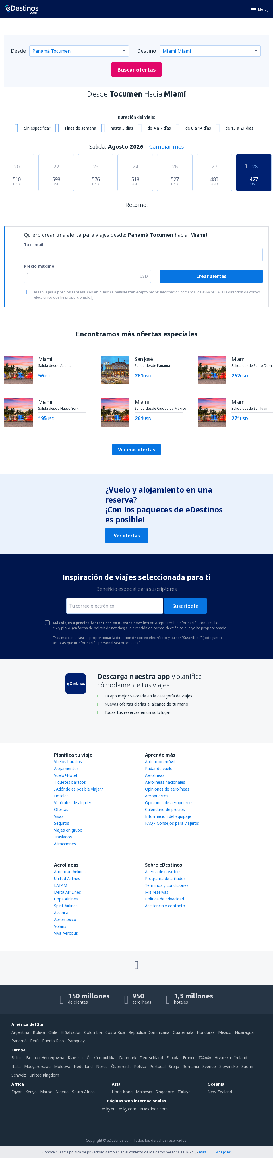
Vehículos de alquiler (72, 802)
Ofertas (61, 809)
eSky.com (127, 1109)
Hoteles (61, 795)
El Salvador (71, 1032)
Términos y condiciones (167, 885)
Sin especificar (37, 128)
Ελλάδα (205, 1057)
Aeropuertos (156, 795)
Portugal (158, 1066)
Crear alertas (211, 276)
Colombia (93, 1032)
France (189, 1057)
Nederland (83, 1066)
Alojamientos (66, 768)
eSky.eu (108, 1109)
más (202, 1152)
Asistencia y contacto (165, 905)
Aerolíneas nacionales (165, 782)
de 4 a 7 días (159, 128)
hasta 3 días (122, 128)
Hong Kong (122, 1091)
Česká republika (101, 1057)
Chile (52, 1032)
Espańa (172, 1057)
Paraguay (76, 1040)
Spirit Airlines (66, 905)
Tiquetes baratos (70, 782)
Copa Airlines (66, 899)
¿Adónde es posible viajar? (78, 789)
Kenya (31, 1091)
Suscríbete (185, 606)
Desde (18, 50)
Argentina (20, 1032)
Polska (140, 1066)
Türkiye (184, 1091)
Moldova (62, 1066)
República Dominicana (149, 1032)
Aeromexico (65, 919)
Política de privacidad (164, 899)
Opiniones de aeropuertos (169, 802)
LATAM (60, 885)
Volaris (60, 926)
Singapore (165, 1091)
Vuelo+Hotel (65, 775)
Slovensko (228, 1066)
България (75, 1057)
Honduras (206, 1032)
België (17, 1057)
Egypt (16, 1091)
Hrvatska (222, 1057)
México (224, 1032)
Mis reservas (156, 892)
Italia (16, 1066)
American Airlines (70, 871)
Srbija (174, 1066)
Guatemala (183, 1032)
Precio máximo (39, 266)
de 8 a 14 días (198, 128)
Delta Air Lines (67, 892)
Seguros (61, 823)
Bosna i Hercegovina (45, 1057)
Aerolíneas (154, 775)
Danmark (127, 1057)
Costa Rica (115, 1032)
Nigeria (62, 1091)
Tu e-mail (33, 244)
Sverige (209, 1066)
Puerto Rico (53, 1040)
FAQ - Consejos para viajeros (172, 823)
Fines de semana (80, 128)
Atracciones (65, 843)
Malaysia (144, 1091)
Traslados (63, 837)
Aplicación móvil (160, 761)
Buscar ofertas (136, 69)
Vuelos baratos (68, 761)
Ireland (240, 1057)
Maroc (46, 1091)
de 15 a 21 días (239, 128)
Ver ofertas (127, 535)
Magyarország (37, 1066)
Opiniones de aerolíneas (167, 789)
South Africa (83, 1091)
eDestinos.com (154, 1109)
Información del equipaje (168, 816)
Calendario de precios (165, 809)
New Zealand (220, 1091)
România (191, 1066)
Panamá (19, 1040)
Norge (102, 1066)
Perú (34, 1040)
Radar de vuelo (159, 768)
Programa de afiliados (165, 878)
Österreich (121, 1066)
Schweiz (18, 1075)
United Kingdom (44, 1075)
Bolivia (39, 1032)
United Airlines (67, 878)
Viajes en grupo (68, 830)
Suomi (247, 1066)
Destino (146, 50)
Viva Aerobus (66, 933)
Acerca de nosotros (163, 871)
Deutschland (151, 1057)
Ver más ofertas (136, 449)
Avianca (61, 912)
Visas (58, 816)
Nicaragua (244, 1032)
